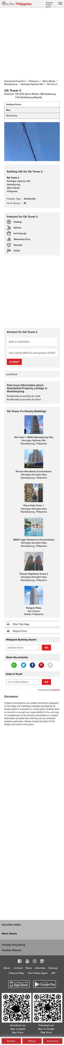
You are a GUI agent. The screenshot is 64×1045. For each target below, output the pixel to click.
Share (32, 1041)
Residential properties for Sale (23, 395)
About (6, 967)
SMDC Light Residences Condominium (33, 539)
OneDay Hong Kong (13, 944)
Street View (11, 115)
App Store (19, 981)
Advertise (40, 967)
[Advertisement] (32, 44)
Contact (18, 967)
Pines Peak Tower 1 (33, 505)
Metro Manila (9, 933)
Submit (14, 361)
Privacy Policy (16, 973)
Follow (11, 1041)
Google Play (44, 981)
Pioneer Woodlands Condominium (34, 471)
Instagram (35, 962)
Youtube (27, 962)
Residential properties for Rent (24, 399)
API (53, 973)
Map (8, 110)
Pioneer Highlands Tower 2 (34, 573)
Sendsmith (55, 690)
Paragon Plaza (33, 607)
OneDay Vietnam (11, 950)
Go (46, 647)
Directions (53, 1041)
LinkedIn (42, 962)
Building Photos (13, 104)
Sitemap (53, 967)
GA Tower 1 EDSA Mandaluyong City (33, 437)
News (29, 967)
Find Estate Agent (38, 973)
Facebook (20, 962)
